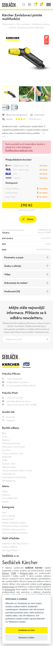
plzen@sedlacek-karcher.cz (16, 401)
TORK (4, 460)
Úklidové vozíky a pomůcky (14, 529)
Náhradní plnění (9, 467)
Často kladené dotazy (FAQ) (14, 477)
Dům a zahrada (23, 24)
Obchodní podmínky (11, 443)
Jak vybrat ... (7, 450)
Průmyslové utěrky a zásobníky (15, 526)
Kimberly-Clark (8, 463)
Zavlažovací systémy (41, 24)
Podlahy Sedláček (9, 547)
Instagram (8, 420)
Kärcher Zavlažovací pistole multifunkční (27, 27)
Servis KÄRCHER (9, 498)
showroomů (10, 589)
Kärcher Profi (8, 519)
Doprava (5, 440)
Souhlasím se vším (26, 630)
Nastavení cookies (26, 637)
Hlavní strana (8, 24)
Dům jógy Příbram (10, 550)
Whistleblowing (8, 480)
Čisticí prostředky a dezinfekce (15, 532)
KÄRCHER (6, 457)
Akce (4, 512)
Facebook (8, 417)
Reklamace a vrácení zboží (13, 446)
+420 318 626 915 (12, 378)
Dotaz (27, 219)
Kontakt (5, 501)
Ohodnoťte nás (8, 474)
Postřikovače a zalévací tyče (19, 150)
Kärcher (5, 573)
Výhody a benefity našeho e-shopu (17, 470)
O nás (4, 436)
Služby (5, 491)
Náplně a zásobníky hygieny (14, 522)
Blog (4, 433)
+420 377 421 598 (12, 398)
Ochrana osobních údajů (12, 453)
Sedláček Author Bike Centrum (15, 543)
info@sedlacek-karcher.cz (15, 382)
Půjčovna (6, 494)
